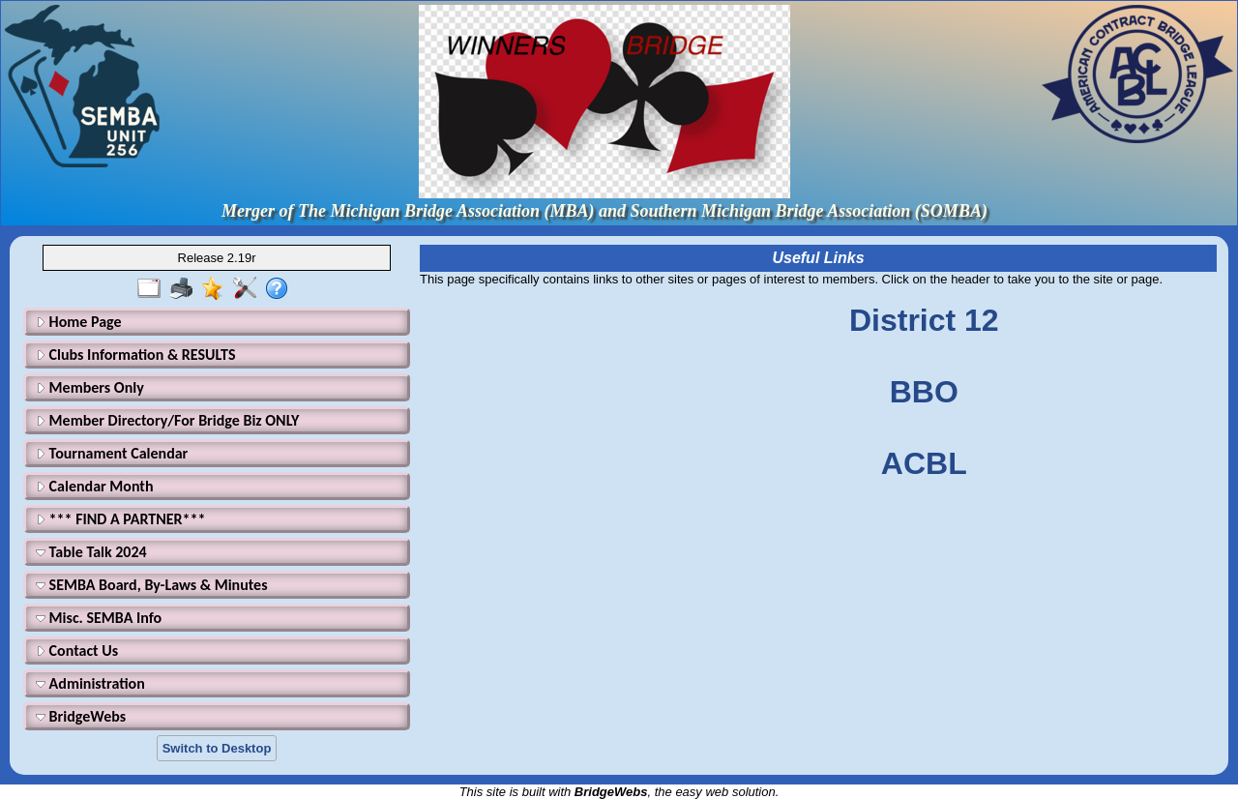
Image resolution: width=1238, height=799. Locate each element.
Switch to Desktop (217, 748)
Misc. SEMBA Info (99, 617)
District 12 (924, 320)
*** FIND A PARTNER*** (120, 519)
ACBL (924, 463)
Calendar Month (95, 486)
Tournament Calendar (112, 453)
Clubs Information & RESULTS (135, 354)
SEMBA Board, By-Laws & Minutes (152, 585)
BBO (924, 391)
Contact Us (77, 650)
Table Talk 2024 (91, 552)
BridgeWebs (81, 716)
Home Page (79, 321)
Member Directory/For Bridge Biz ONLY (167, 420)
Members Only (90, 387)
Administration (90, 683)
